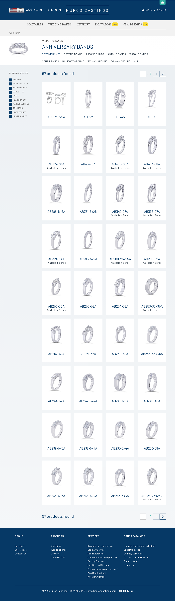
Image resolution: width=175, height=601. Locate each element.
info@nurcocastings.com (102, 590)
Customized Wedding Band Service (105, 557)
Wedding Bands (60, 24)
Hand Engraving (95, 553)
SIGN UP (161, 10)
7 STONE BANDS (95, 54)
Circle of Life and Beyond (136, 557)
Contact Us (20, 553)
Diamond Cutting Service (100, 545)
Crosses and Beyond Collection (139, 545)
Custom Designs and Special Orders (105, 569)
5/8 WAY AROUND (121, 61)
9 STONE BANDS (116, 54)
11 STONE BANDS (138, 54)
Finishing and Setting (98, 565)
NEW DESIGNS (135, 24)
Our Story (19, 545)
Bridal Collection (132, 549)
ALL (136, 61)
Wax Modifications (97, 572)
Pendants (129, 565)
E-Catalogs (106, 24)
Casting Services (96, 561)
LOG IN (147, 10)
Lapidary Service (96, 549)
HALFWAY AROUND (73, 61)
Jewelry (83, 24)
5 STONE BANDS (73, 54)
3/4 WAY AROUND (97, 61)
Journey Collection (133, 553)
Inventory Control (96, 576)
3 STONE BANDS (51, 54)
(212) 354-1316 (34, 9)
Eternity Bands (131, 561)
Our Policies (21, 549)
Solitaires (35, 24)
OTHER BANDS (50, 61)
